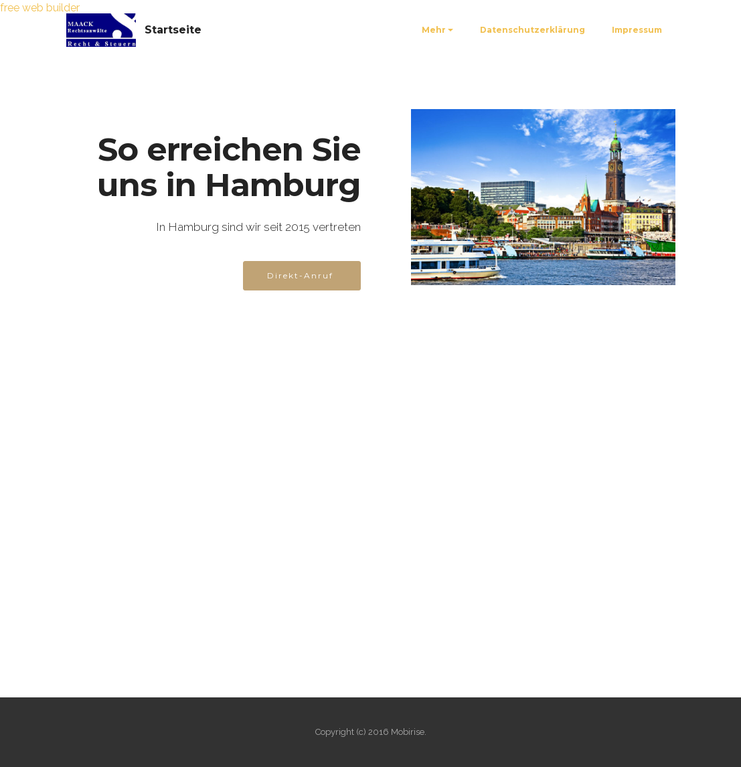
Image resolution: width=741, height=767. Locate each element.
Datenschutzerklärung (532, 30)
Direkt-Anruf (302, 275)
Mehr (434, 30)
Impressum (637, 30)
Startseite (173, 29)
